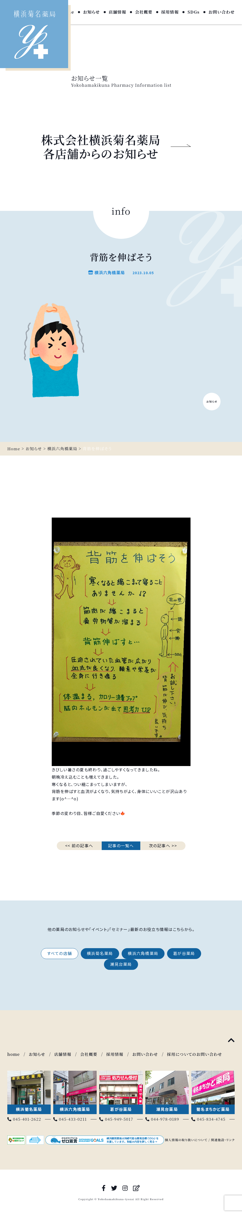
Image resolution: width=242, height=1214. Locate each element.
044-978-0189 (162, 1119)
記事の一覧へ (121, 845)
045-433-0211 (70, 1119)
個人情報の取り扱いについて (186, 1140)
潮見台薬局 (121, 965)
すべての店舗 (58, 953)
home (13, 1054)
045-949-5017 (116, 1119)
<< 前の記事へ (79, 845)
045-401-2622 (24, 1119)
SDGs (193, 12)
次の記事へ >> (163, 845)
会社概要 (143, 12)
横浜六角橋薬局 (143, 953)
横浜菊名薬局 (99, 953)
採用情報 (170, 12)
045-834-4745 (208, 1119)
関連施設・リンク (223, 1140)
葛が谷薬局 (185, 953)
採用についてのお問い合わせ (197, 1054)
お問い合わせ (221, 12)
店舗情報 (117, 12)
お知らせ (91, 12)
